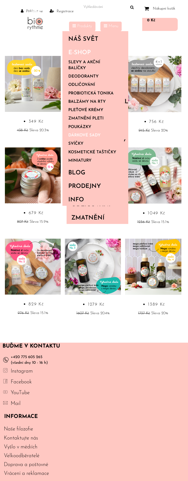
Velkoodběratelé (21, 455)
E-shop (94, 52)
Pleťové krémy (85, 110)
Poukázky (79, 127)
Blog (76, 173)
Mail (16, 403)
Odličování (81, 85)
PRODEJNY (84, 186)
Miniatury (80, 161)
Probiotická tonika (91, 93)
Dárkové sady (84, 135)
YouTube (20, 392)
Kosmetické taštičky (92, 152)
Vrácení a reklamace (26, 473)
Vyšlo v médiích (20, 447)
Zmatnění (88, 218)
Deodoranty (83, 76)
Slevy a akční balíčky (84, 65)
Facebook (21, 382)
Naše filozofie (18, 429)
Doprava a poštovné (26, 464)
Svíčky (75, 144)
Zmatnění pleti (86, 118)
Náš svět (94, 39)
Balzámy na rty (87, 102)
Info (94, 200)
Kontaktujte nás (21, 438)
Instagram (22, 371)
